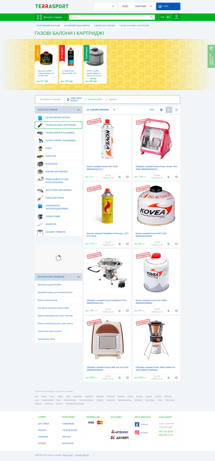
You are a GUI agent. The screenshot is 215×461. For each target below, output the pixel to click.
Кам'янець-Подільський (75, 403)
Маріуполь (111, 396)
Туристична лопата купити (50, 331)
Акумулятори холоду (53, 117)
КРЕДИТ (42, 443)
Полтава (139, 396)
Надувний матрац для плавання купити (55, 292)
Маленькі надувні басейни (49, 284)
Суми (37, 400)
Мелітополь (169, 400)
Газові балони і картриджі (56, 125)
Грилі (44, 148)
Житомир (168, 396)
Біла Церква (150, 400)
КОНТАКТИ (67, 443)
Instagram (141, 432)
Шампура (46, 224)
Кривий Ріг (89, 396)
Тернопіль (138, 400)
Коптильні (47, 163)
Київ (36, 396)
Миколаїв (99, 396)
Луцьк (160, 400)
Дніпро (60, 396)
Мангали (46, 156)
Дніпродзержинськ (86, 400)
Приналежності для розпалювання (53, 180)
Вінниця (121, 396)
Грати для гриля (50, 198)
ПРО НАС (66, 437)
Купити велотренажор (47, 300)
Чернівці (100, 400)
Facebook (141, 424)
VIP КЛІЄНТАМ (69, 430)
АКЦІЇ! (125, 6)
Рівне (59, 400)
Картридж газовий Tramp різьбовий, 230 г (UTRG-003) (46, 73)
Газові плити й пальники (56, 132)
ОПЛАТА (42, 430)
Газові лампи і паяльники (56, 140)
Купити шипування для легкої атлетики (55, 316)
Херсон (130, 396)
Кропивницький (70, 400)
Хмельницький (47, 400)
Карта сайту (68, 455)
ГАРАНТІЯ (43, 437)
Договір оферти (82, 455)
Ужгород (59, 403)
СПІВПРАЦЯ (68, 424)
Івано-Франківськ (124, 400)
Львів (68, 396)
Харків (44, 396)
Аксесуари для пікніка (54, 190)
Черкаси (158, 396)
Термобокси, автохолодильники (52, 206)
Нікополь (38, 403)
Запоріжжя (77, 396)
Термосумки (48, 216)
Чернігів (149, 396)
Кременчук (110, 400)
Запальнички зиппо (46, 339)
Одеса (52, 396)
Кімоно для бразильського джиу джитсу (55, 323)
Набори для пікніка (52, 171)
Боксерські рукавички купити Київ (53, 308)
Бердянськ (49, 403)
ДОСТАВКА (43, 424)
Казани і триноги (51, 232)
